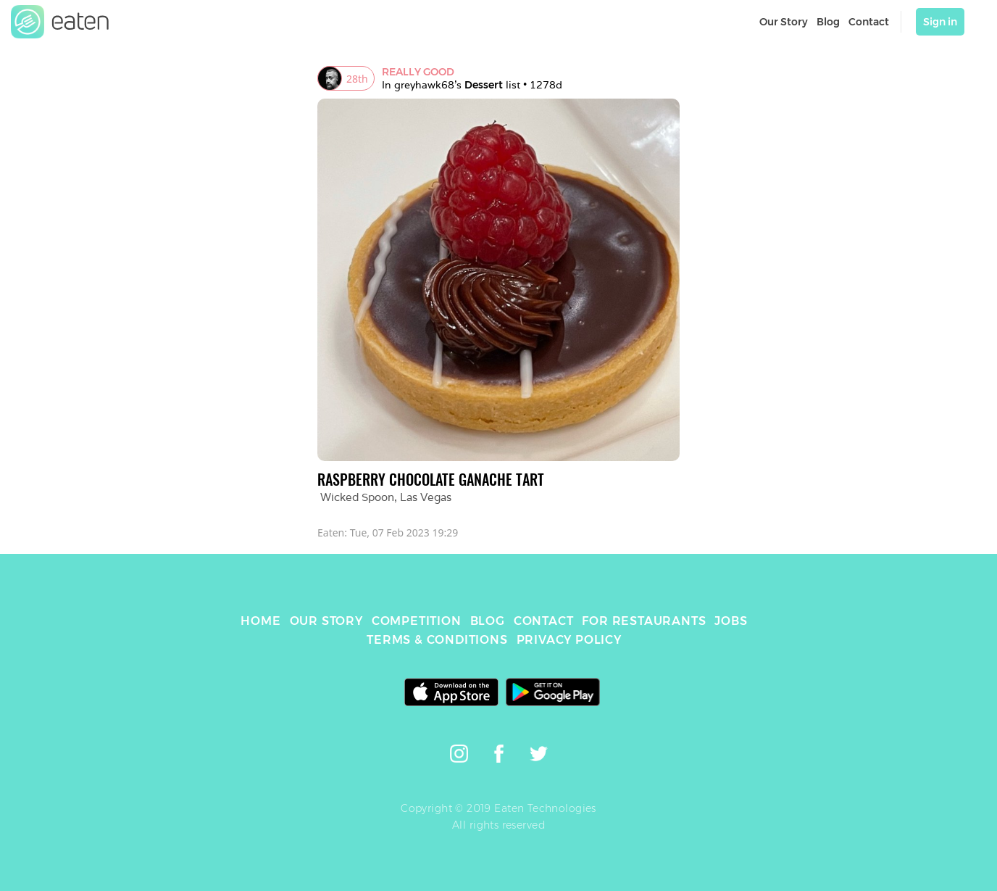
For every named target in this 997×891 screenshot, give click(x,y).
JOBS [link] (730, 621)
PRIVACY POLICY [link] (569, 640)
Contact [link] (868, 21)
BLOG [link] (487, 621)
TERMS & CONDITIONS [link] (437, 640)
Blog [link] (828, 21)
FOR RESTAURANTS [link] (644, 621)
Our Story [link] (783, 21)
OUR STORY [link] (326, 621)
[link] (60, 21)
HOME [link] (260, 621)
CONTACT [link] (544, 621)
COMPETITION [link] (417, 621)
